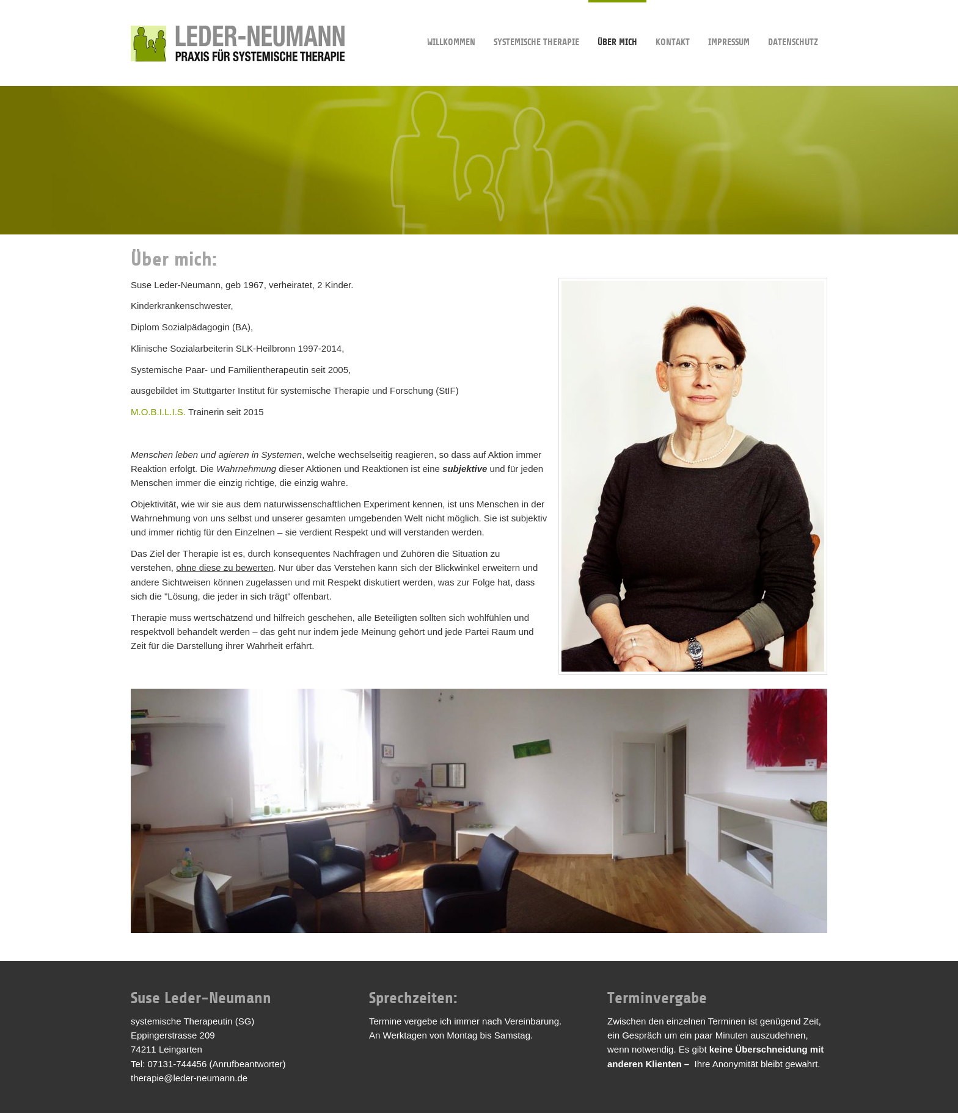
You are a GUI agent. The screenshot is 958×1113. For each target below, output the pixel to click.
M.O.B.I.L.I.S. (158, 412)
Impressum (729, 24)
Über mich (617, 24)
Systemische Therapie (536, 24)
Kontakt (672, 24)
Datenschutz (793, 24)
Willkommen (451, 24)
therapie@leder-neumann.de (189, 1078)
